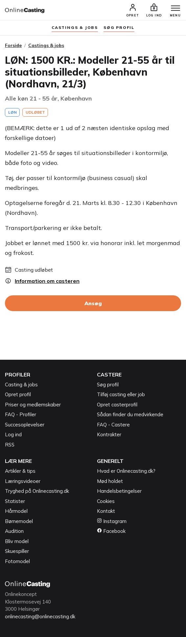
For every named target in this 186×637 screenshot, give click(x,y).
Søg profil (108, 384)
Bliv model (17, 541)
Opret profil (18, 394)
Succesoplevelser (24, 424)
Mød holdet (110, 481)
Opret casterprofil (117, 404)
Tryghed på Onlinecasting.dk (37, 491)
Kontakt (106, 511)
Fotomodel (17, 561)
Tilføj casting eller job (121, 394)
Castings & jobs (75, 27)
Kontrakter (109, 434)
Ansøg (93, 303)
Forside (13, 45)
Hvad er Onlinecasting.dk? (126, 471)
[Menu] (175, 8)
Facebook (111, 531)
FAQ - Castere (113, 424)
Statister (15, 501)
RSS (9, 445)
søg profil (119, 27)
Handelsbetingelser (119, 491)
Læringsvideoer (22, 481)
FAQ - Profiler (20, 414)
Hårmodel (16, 511)
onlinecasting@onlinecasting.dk (40, 616)
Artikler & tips (20, 471)
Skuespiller (17, 551)
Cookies (106, 501)
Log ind (13, 434)
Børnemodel (19, 521)
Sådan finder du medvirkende (130, 414)
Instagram (112, 521)
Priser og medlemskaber (33, 404)
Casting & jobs (21, 384)
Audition (14, 531)
